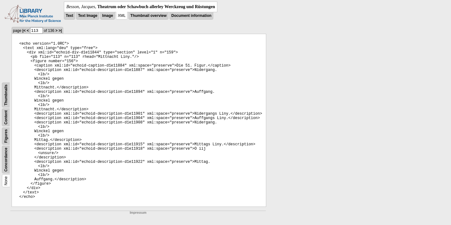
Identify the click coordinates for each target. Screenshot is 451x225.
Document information (191, 15)
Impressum (138, 212)
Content (6, 117)
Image (107, 15)
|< (24, 30)
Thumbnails (6, 94)
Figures (6, 136)
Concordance (6, 160)
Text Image (87, 15)
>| (60, 30)
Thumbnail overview (148, 15)
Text (69, 15)
